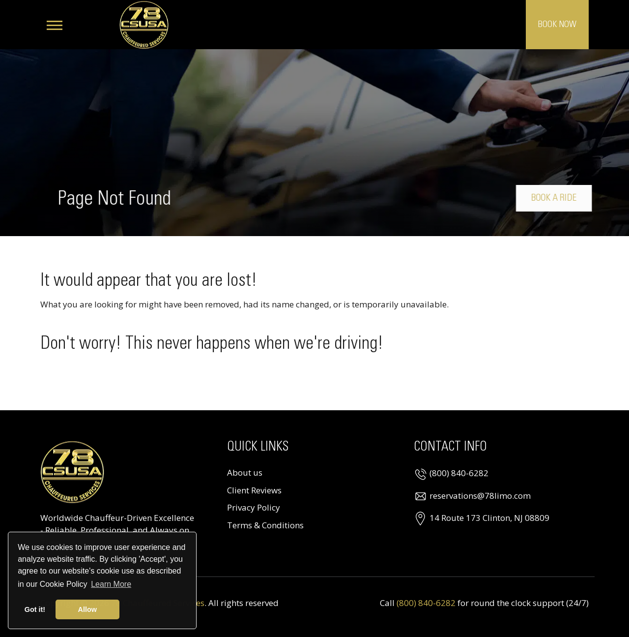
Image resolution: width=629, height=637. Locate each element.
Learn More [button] (111, 584)
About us (244, 472)
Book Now (557, 25)
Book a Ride (557, 198)
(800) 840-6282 (458, 473)
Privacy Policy (253, 507)
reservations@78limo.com (480, 495)
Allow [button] (87, 609)
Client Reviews (254, 490)
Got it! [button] (35, 609)
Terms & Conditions (265, 525)
